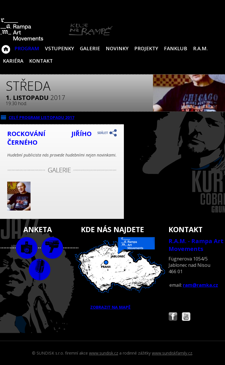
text (39, 269)
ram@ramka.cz (200, 285)
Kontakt (41, 60)
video (52, 248)
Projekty (146, 48)
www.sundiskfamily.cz (172, 353)
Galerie (90, 48)
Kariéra (13, 60)
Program (26, 48)
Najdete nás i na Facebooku (173, 317)
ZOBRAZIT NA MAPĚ (112, 273)
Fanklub (175, 48)
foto (26, 248)
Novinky (117, 48)
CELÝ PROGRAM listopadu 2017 (41, 117)
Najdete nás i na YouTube (186, 317)
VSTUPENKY (59, 48)
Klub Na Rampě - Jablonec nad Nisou (6, 46)
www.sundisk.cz (103, 353)
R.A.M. (200, 48)
